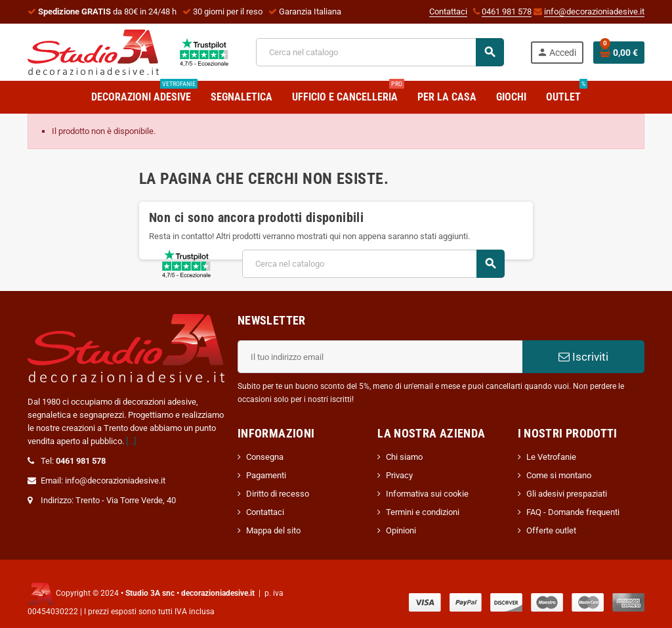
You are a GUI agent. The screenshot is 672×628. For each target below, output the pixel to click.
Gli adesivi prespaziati (566, 494)
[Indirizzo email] (380, 356)
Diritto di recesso (277, 494)
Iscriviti (583, 356)
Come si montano (558, 475)
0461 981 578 (507, 11)
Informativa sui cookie (427, 494)
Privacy (399, 475)
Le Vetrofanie (551, 457)
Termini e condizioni (422, 512)
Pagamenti (266, 475)
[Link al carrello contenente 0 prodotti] (618, 52)
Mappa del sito (273, 530)
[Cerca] (379, 52)
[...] (131, 441)
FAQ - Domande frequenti (573, 512)
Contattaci (448, 11)
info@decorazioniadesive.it (594, 11)
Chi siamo (404, 457)
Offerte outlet (551, 530)
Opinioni (401, 530)
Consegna (265, 457)
